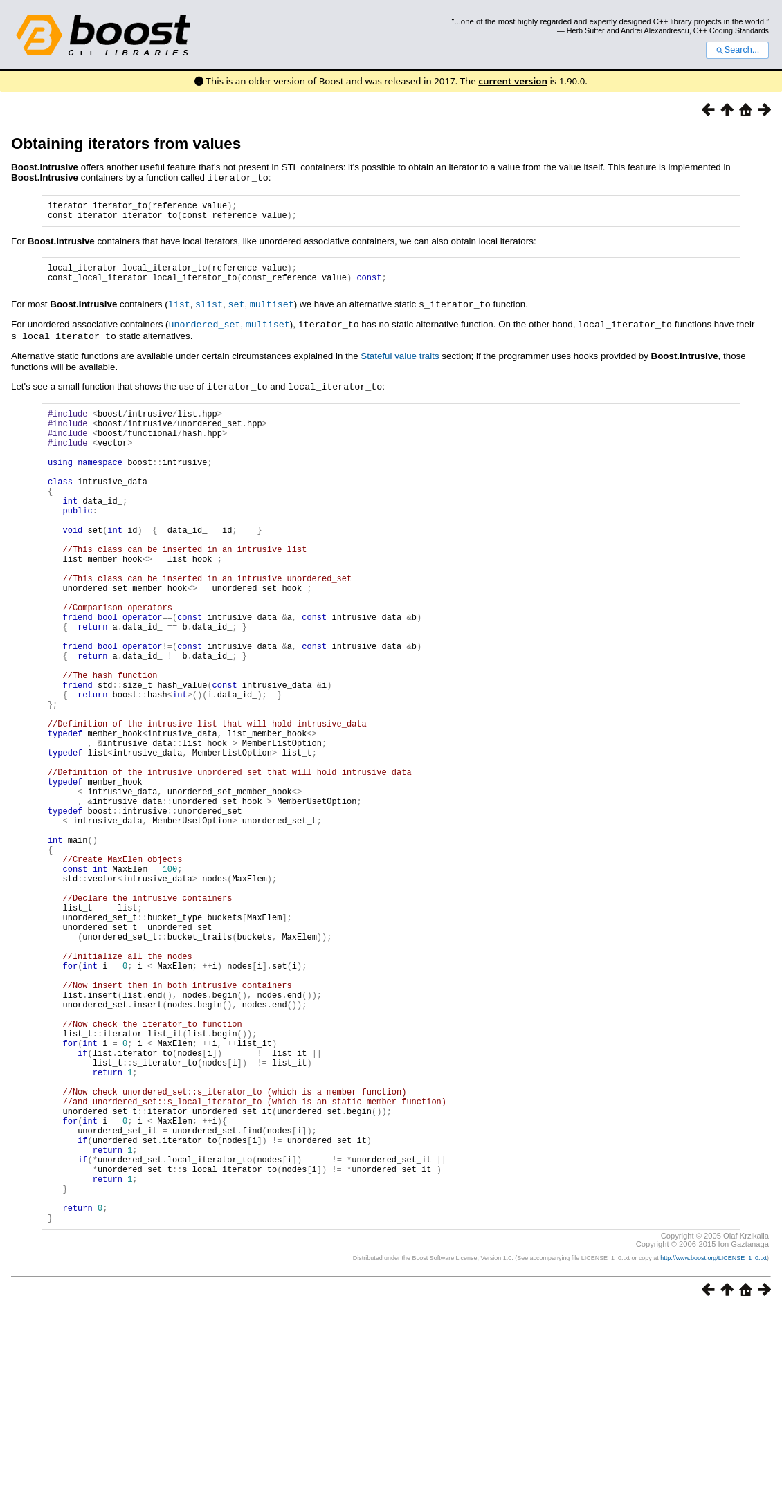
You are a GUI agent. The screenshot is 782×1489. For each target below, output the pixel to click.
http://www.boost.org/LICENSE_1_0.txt (713, 1437)
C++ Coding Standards (731, 30)
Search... (737, 50)
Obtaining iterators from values (126, 143)
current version (512, 81)
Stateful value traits (400, 361)
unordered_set (204, 331)
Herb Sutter (586, 30)
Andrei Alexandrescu (655, 30)
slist (209, 311)
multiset (272, 311)
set (236, 311)
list (179, 311)
